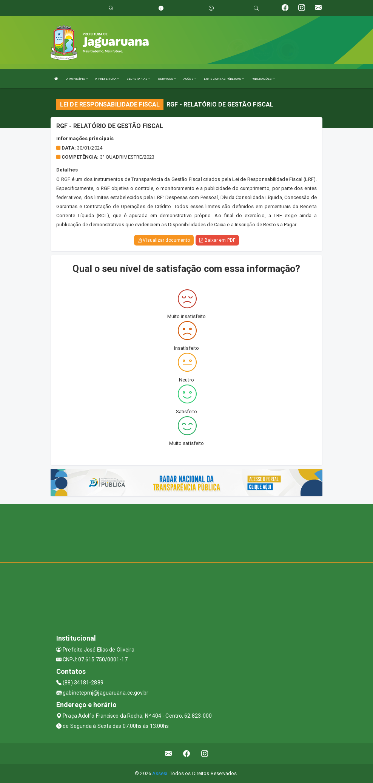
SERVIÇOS (167, 78)
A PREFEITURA (107, 78)
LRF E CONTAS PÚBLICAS (224, 78)
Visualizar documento (164, 240)
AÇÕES (189, 78)
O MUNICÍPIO (77, 78)
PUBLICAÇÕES (262, 78)
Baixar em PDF (217, 240)
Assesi (160, 773)
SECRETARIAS (138, 78)
